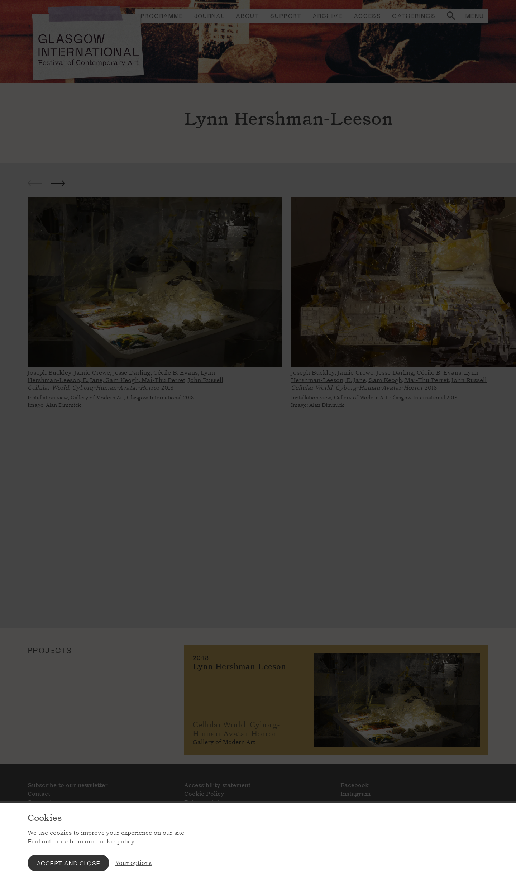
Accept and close (68, 863)
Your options (133, 863)
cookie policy (115, 841)
